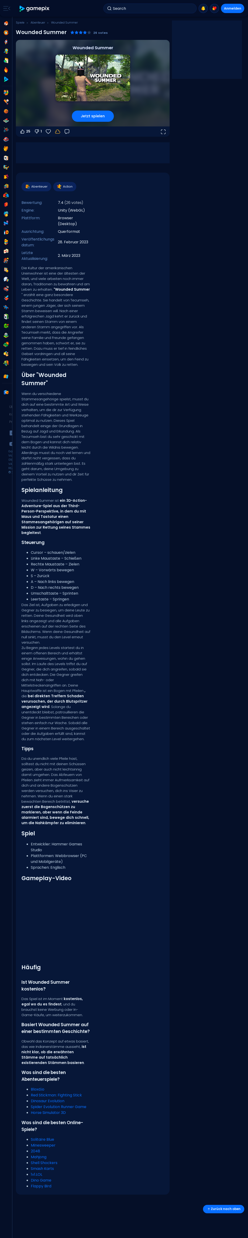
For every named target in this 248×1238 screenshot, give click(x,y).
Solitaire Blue (42, 1139)
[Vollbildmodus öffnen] (163, 131)
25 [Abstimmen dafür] (25, 131)
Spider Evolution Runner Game (58, 1106)
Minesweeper (43, 1145)
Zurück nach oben (224, 1209)
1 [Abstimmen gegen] (38, 131)
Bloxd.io (37, 1089)
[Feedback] (67, 131)
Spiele (20, 22)
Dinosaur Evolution (47, 1101)
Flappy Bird (41, 1186)
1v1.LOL (36, 1174)
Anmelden (232, 8)
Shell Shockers (44, 1162)
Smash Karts (42, 1168)
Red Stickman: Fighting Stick (56, 1095)
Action (64, 186)
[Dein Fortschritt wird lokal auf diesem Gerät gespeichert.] (57, 131)
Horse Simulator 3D (48, 1112)
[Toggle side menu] (6, 8)
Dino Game (41, 1180)
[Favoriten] (48, 131)
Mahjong (38, 1157)
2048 (35, 1151)
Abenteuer (38, 22)
